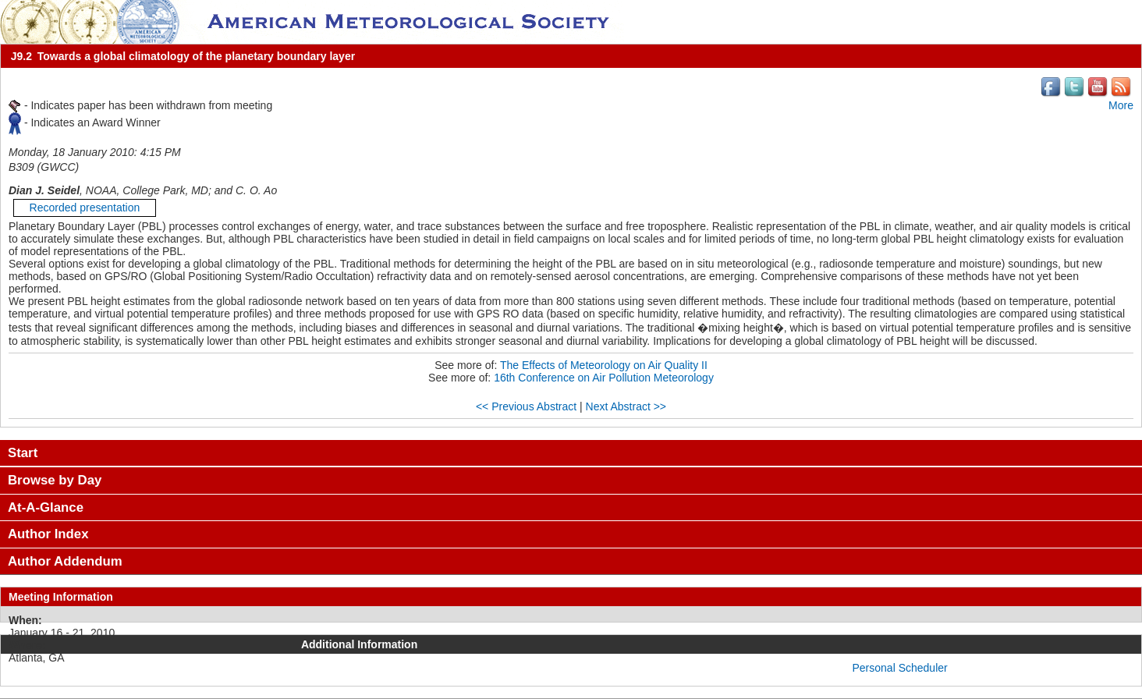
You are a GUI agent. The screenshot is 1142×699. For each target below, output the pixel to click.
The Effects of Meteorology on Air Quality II (604, 365)
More (1120, 105)
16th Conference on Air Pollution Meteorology (604, 377)
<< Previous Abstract (526, 406)
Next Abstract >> (626, 406)
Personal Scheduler (900, 668)
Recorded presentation (85, 207)
